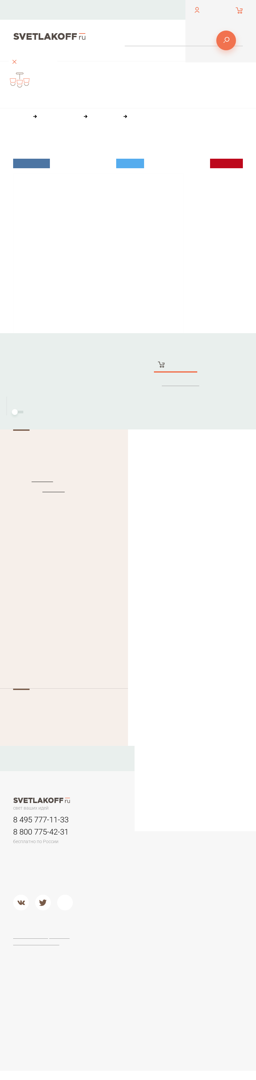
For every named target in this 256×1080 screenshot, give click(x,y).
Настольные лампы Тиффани (123, 964)
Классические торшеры (165, 991)
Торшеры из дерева (163, 978)
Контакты (77, 9)
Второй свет (118, 899)
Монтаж (33, 412)
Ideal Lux (40, 479)
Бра (199, 827)
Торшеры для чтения (165, 956)
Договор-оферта (31, 937)
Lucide (203, 978)
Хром (156, 914)
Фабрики (205, 938)
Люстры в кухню (122, 891)
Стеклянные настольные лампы (118, 980)
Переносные (164, 864)
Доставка (165, 9)
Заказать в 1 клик (181, 384)
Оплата (138, 9)
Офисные (115, 953)
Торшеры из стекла (163, 1032)
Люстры (113, 827)
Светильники (165, 827)
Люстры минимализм (118, 845)
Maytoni (204, 953)
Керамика (206, 842)
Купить (176, 365)
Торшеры (160, 938)
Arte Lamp (206, 970)
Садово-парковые (170, 872)
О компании (109, 9)
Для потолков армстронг (165, 853)
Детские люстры (122, 883)
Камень (204, 850)
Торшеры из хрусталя (163, 1018)
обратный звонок (30, 14)
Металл (158, 905)
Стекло (204, 875)
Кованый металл (214, 883)
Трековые (161, 842)
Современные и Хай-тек (168, 1005)
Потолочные (119, 908)
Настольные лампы (119, 942)
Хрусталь (206, 892)
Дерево (204, 867)
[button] (23, 1073)
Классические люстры (120, 858)
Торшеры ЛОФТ (167, 967)
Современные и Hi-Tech (123, 997)
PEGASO (51, 490)
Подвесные (118, 916)
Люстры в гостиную (115, 872)
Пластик (204, 859)
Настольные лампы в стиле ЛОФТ (121, 1013)
